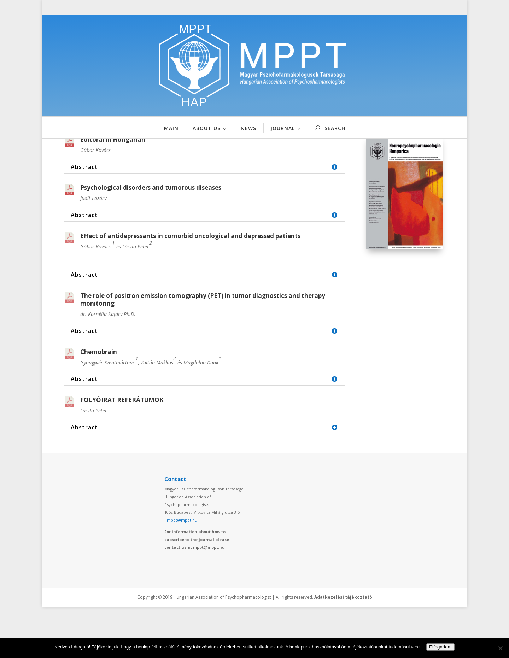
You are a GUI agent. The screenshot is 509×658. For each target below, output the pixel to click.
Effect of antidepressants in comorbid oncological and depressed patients (190, 287)
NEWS (248, 128)
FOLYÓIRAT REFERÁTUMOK (122, 451)
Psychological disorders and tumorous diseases (150, 239)
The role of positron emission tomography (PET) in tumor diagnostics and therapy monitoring (202, 351)
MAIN (171, 128)
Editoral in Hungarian (112, 191)
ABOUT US (207, 128)
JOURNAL (282, 128)
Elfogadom (440, 647)
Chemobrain (98, 403)
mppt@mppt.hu (182, 571)
